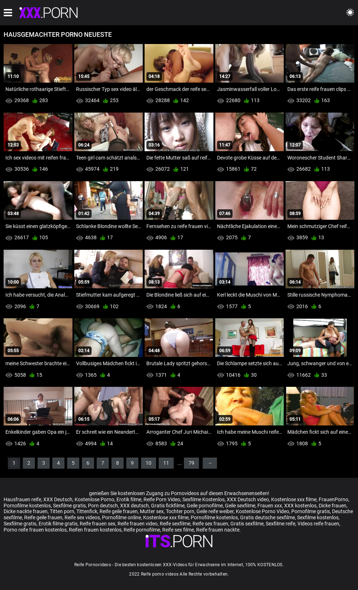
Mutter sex (152, 511)
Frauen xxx (269, 505)
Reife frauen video (138, 523)
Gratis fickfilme (168, 505)
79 (191, 463)
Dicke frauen (332, 505)
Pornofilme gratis (310, 511)
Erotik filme (128, 499)
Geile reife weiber (215, 511)
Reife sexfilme (175, 523)
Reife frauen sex (97, 523)
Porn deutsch (103, 505)
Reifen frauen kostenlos (95, 530)
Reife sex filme (178, 530)
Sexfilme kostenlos (318, 517)
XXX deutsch (134, 505)
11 (166, 463)
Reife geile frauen (119, 511)
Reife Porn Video (161, 499)
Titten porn (62, 511)
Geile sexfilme (240, 505)
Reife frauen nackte (217, 530)
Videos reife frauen (318, 523)
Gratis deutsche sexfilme (267, 517)
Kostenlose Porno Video (262, 511)
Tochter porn (180, 511)
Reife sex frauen (210, 523)
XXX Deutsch (57, 499)
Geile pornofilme (205, 505)
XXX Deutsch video (248, 499)
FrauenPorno (333, 499)
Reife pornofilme (142, 530)
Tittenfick (86, 511)
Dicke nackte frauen (26, 511)
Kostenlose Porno (94, 499)
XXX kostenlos (300, 505)
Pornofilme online (121, 517)
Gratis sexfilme (247, 523)
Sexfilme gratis (69, 505)
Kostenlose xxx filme (294, 499)
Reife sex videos (82, 517)
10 (148, 463)
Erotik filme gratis (58, 523)
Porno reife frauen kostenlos (35, 530)
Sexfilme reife (280, 523)
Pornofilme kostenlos (27, 505)
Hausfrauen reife (22, 499)
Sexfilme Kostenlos (203, 499)
